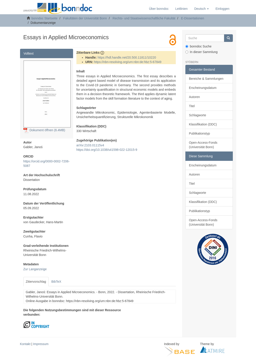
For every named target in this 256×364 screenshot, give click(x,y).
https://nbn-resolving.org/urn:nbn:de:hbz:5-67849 (128, 62)
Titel (192, 106)
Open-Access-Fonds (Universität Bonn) (203, 145)
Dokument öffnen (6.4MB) (44, 130)
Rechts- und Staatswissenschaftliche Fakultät (144, 18)
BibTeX (56, 281)
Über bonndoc (159, 8)
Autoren (194, 97)
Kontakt (25, 344)
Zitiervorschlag (36, 281)
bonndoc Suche (198, 46)
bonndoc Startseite (44, 18)
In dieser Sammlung (201, 52)
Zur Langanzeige (35, 269)
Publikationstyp (199, 133)
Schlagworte (197, 115)
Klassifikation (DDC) (203, 124)
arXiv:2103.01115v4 (90, 145)
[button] (201, 8)
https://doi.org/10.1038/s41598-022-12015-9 (106, 149)
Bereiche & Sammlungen (206, 78)
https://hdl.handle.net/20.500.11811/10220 (127, 57)
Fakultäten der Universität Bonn (85, 18)
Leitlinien (181, 8)
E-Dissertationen (192, 18)
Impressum (40, 344)
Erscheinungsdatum (203, 88)
